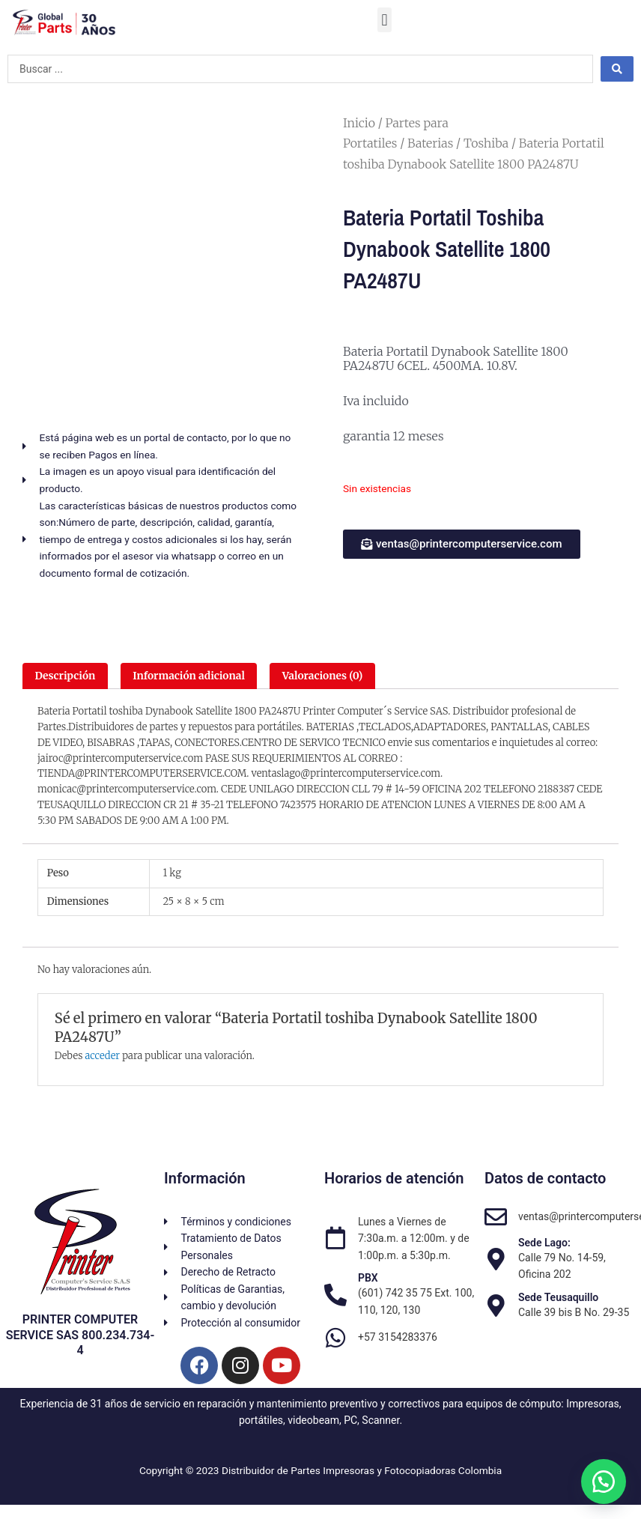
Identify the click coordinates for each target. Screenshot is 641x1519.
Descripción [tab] (64, 676)
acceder (102, 1055)
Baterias (430, 143)
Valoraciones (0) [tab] (322, 676)
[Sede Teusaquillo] (495, 1305)
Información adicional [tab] (189, 676)
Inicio (359, 122)
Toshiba (486, 143)
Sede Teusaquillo (558, 1297)
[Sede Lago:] (495, 1259)
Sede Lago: (544, 1243)
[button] (384, 19)
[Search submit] (617, 69)
